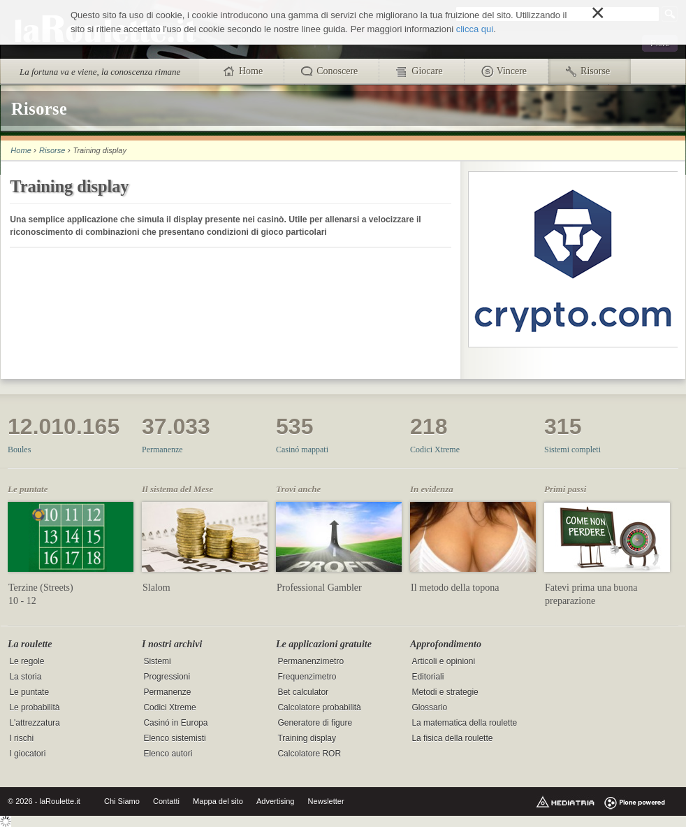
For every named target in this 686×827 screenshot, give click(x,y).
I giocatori (27, 754)
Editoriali (427, 677)
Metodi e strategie (444, 693)
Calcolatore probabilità (318, 708)
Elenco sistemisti (174, 739)
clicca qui (474, 29)
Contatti (166, 801)
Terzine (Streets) (40, 587)
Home (20, 150)
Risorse (52, 150)
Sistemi (156, 662)
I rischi (21, 739)
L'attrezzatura (34, 723)
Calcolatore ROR (309, 754)
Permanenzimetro (310, 662)
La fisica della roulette (451, 739)
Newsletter (326, 801)
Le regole (26, 662)
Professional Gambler (319, 587)
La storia (25, 677)
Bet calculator (302, 693)
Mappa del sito (218, 801)
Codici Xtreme (435, 449)
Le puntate (29, 693)
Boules (19, 449)
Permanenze (162, 449)
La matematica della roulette (464, 723)
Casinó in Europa (175, 723)
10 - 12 (22, 601)
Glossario (429, 708)
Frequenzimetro (306, 677)
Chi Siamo (122, 801)
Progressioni (166, 677)
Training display (306, 739)
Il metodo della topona (455, 587)
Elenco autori (167, 754)
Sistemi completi (572, 449)
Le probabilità (34, 708)
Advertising (275, 801)
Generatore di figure (314, 723)
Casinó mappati (302, 449)
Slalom (156, 587)
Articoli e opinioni (443, 662)
